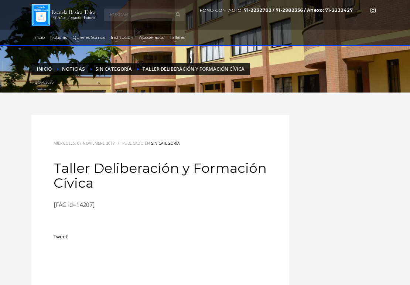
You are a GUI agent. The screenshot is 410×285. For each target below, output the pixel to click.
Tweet (60, 236)
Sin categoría (165, 143)
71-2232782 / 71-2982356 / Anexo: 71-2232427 (298, 10)
